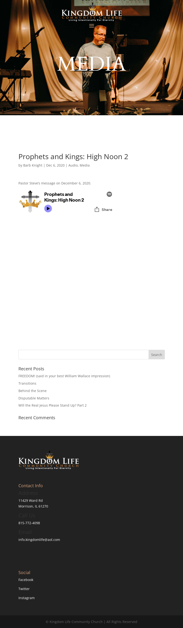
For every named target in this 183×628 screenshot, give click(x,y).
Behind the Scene (32, 390)
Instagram (26, 598)
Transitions (27, 383)
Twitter (24, 588)
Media (85, 165)
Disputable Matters (33, 398)
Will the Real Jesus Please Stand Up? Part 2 (52, 405)
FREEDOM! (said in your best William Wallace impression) (64, 376)
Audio (73, 165)
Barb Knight (32, 165)
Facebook (25, 579)
